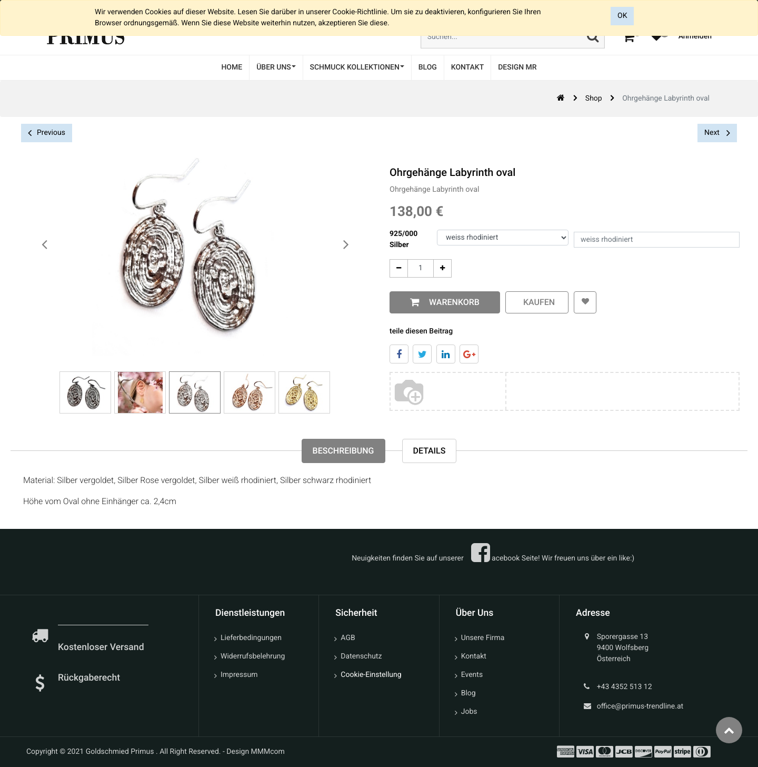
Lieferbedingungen (251, 638)
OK (622, 16)
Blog (468, 693)
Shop (593, 98)
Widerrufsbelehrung (253, 656)
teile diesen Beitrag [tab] (421, 331)
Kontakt (473, 656)
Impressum (239, 675)
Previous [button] (46, 133)
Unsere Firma (483, 638)
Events (472, 675)
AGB (348, 638)
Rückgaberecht (89, 678)
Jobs (469, 711)
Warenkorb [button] (452, 302)
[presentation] (44, 244)
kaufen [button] (537, 302)
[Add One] (442, 268)
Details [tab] (429, 451)
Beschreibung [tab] (343, 451)
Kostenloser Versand (102, 647)
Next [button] (717, 132)
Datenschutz (361, 656)
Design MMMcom (255, 752)
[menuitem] (231, 67)
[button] (585, 302)
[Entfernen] (399, 268)
